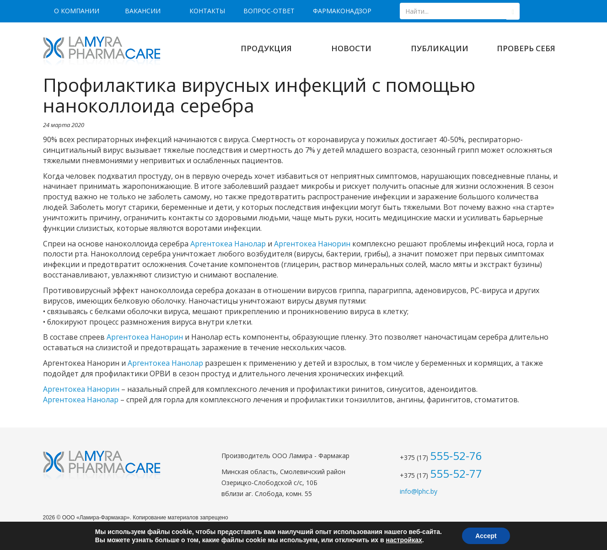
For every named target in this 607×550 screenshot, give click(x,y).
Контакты (207, 10)
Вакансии (143, 10)
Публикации (439, 48)
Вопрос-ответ (269, 10)
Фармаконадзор (342, 10)
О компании (76, 10)
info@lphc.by (418, 491)
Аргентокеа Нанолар (228, 244)
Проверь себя (526, 48)
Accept (486, 535)
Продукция (266, 48)
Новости (351, 48)
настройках (404, 540)
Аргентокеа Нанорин (312, 244)
